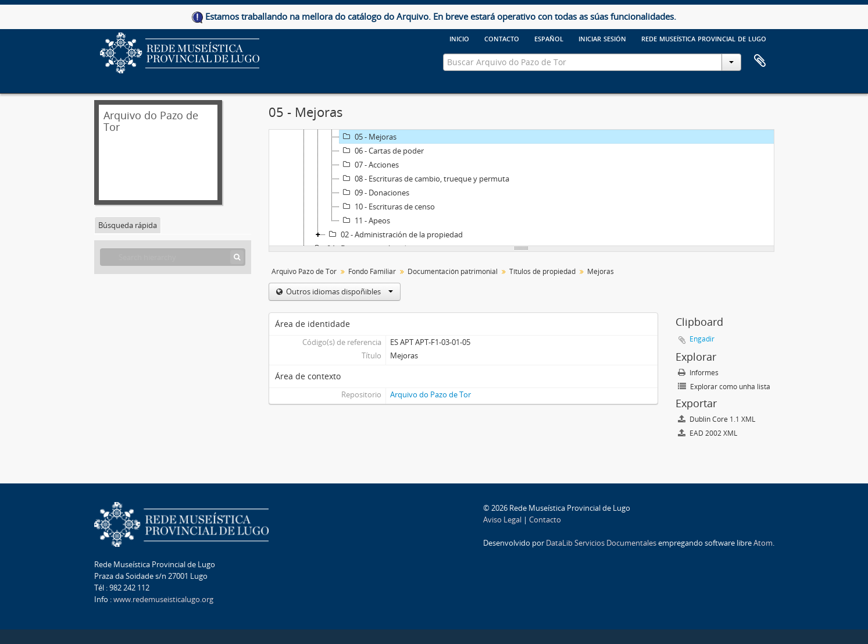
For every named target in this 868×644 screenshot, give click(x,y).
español (548, 37)
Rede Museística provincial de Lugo (703, 37)
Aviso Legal (502, 519)
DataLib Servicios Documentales (601, 543)
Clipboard (759, 61)
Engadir (702, 339)
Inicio (459, 37)
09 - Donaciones (374, 193)
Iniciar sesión (602, 37)
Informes (698, 373)
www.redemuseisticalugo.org (163, 599)
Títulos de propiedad (542, 271)
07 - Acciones (369, 165)
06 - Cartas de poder (382, 151)
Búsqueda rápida (127, 225)
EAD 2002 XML (707, 433)
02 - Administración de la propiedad (394, 234)
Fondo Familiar (372, 271)
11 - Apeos (365, 220)
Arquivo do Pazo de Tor (430, 394)
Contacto (501, 37)
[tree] (521, 188)
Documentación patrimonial (453, 271)
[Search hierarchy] (172, 257)
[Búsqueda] (237, 257)
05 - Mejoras (368, 137)
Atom (763, 543)
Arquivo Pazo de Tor (304, 271)
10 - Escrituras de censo (387, 207)
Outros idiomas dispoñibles (338, 291)
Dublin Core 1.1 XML (716, 419)
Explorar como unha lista (724, 387)
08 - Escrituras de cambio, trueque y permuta (424, 179)
